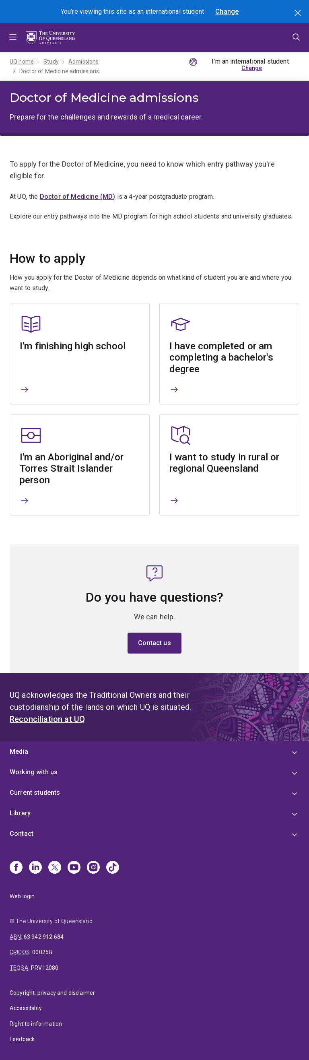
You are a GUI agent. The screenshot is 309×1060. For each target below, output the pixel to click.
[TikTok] (112, 868)
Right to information (36, 1024)
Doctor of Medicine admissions (59, 71)
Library (20, 813)
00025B (42, 952)
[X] (54, 868)
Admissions (83, 61)
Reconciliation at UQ (47, 719)
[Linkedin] (35, 868)
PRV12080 (44, 968)
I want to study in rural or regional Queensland (224, 462)
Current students (35, 792)
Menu (13, 37)
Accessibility (26, 1008)
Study (51, 61)
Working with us (34, 772)
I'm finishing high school (73, 345)
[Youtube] (74, 868)
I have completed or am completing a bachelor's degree (221, 357)
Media (19, 751)
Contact (21, 833)
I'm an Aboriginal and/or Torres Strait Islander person (72, 468)
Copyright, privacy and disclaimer (52, 993)
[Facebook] (16, 868)
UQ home (22, 61)
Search (298, 13)
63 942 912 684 (44, 937)
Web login (22, 896)
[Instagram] (93, 868)
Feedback (22, 1039)
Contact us (154, 643)
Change (227, 11)
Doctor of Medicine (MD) (77, 196)
